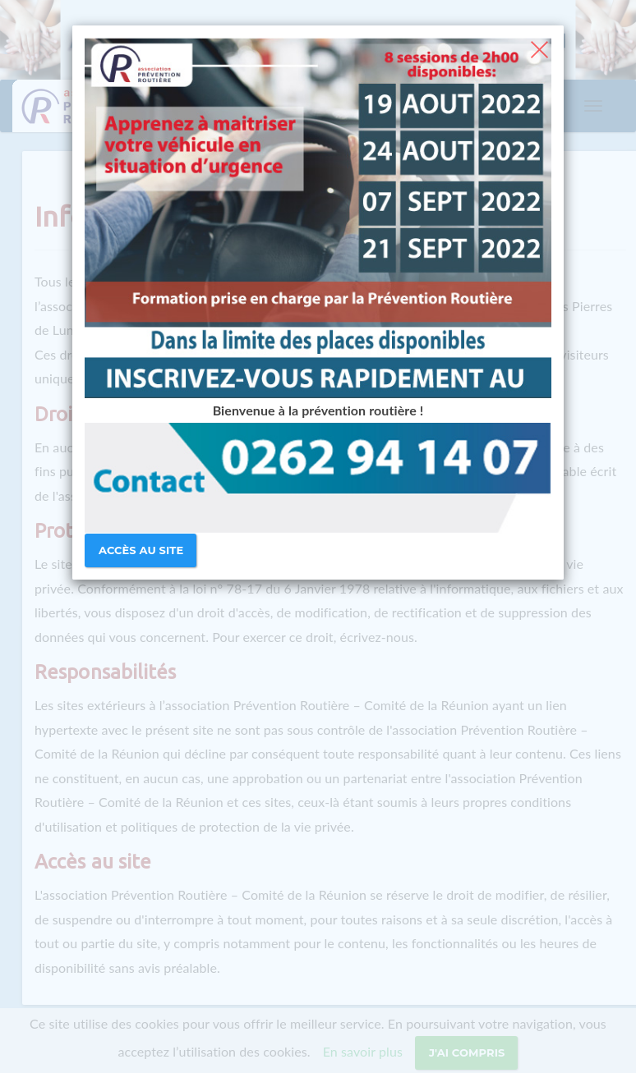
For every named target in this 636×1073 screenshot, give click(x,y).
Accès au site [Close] (141, 550)
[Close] (539, 47)
